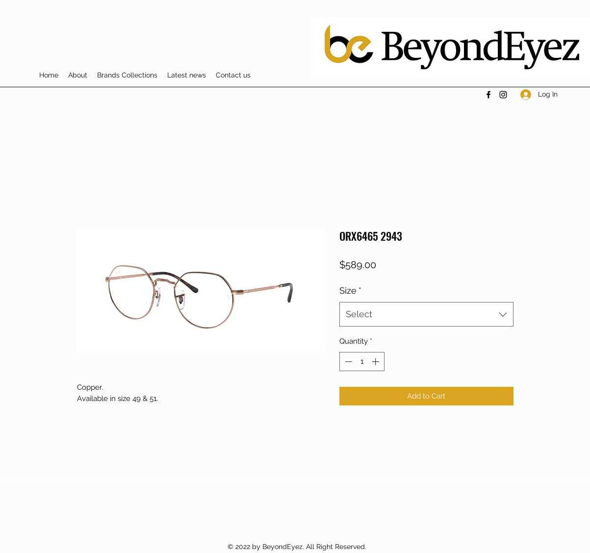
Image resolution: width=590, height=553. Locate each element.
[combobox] (426, 314)
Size (350, 290)
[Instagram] (503, 95)
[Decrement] (347, 361)
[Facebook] (488, 95)
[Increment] (376, 361)
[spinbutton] (362, 361)
